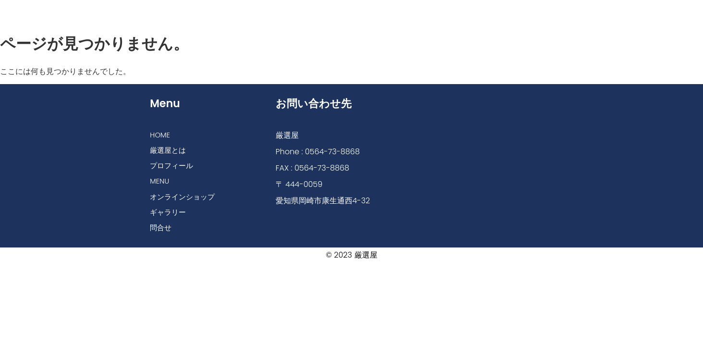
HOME (175, 10)
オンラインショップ (403, 10)
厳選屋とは (225, 10)
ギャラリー (477, 10)
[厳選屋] (480, 152)
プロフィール (286, 10)
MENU (339, 10)
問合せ (526, 10)
